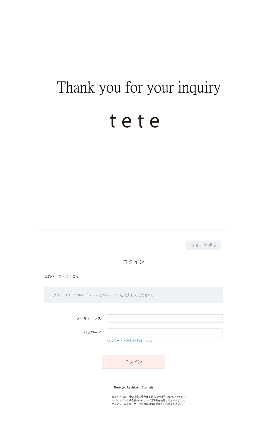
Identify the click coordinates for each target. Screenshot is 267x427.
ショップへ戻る (203, 245)
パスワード (92, 333)
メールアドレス (89, 318)
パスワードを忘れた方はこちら (129, 341)
